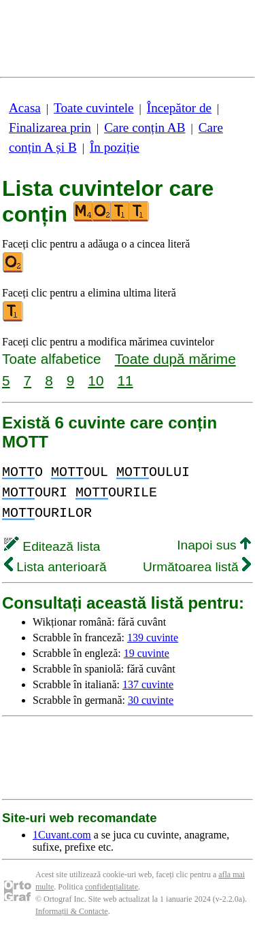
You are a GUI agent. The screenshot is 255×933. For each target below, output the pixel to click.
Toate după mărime (175, 359)
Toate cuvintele (93, 108)
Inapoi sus (214, 545)
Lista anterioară (55, 567)
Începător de (179, 108)
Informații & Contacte (71, 911)
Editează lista (52, 546)
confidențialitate (111, 887)
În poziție (114, 147)
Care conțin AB (144, 127)
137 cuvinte (147, 684)
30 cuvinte (150, 700)
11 (125, 380)
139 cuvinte (152, 637)
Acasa (25, 108)
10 (95, 380)
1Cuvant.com (62, 835)
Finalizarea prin (50, 127)
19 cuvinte (146, 653)
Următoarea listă (197, 567)
